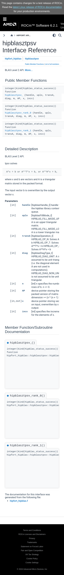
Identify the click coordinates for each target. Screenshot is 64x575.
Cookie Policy (32, 559)
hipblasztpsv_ (14, 95)
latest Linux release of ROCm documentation (37, 7)
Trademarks (32, 542)
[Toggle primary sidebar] (4, 35)
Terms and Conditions (32, 530)
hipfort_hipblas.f (19, 500)
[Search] (60, 35)
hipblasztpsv (32, 58)
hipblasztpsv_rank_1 (18, 130)
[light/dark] (54, 35)
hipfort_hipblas (13, 58)
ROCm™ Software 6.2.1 (39, 25)
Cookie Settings (32, 563)
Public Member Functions (34, 64)
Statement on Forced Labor (32, 546)
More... (29, 70)
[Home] (12, 35)
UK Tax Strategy (32, 554)
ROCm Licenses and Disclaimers (32, 534)
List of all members (52, 64)
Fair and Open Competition (32, 550)
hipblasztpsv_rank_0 (18, 113)
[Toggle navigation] (4, 19)
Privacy (32, 538)
